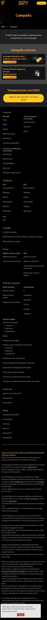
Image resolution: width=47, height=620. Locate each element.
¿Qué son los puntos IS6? (12, 393)
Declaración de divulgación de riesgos (17, 367)
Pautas (5, 336)
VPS (4, 220)
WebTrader (7, 211)
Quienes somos (8, 290)
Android (6, 206)
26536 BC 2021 (32, 467)
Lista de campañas (10, 232)
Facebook (27, 300)
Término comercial (7, 452)
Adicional (6, 168)
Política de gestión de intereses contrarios (19, 363)
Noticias (6, 428)
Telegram (27, 313)
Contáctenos (8, 419)
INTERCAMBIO (8, 163)
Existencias (7, 138)
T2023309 (41, 482)
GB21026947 (13, 501)
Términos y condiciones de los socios (17, 377)
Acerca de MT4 (8, 188)
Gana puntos (7, 398)
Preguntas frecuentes (11, 414)
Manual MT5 (7, 437)
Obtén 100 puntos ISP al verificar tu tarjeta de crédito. (23, 237)
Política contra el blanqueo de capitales (31, 452)
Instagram (27, 295)
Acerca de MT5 (29, 188)
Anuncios (6, 424)
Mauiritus (9, 328)
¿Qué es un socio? (30, 256)
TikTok (26, 304)
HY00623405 (19, 482)
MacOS (5, 197)
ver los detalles (9, 62)
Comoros (9, 325)
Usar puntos (7, 402)
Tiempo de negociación (12, 172)
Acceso (41, 3)
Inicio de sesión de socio (12, 261)
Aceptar (20, 615)
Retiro (26, 131)
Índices (5, 129)
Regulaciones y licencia (11, 302)
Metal (5, 124)
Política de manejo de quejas (13, 372)
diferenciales (7, 159)
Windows (6, 192)
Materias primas (9, 134)
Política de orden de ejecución (14, 358)
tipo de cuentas (29, 122)
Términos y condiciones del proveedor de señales (21, 381)
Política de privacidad (9, 611)
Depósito (27, 126)
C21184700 (34, 499)
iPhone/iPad (7, 202)
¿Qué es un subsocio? (31, 261)
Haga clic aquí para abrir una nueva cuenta (23, 98)
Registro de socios (10, 256)
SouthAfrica (10, 331)
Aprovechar (7, 154)
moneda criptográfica (11, 143)
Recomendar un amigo (11, 241)
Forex (5, 120)
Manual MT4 (7, 433)
